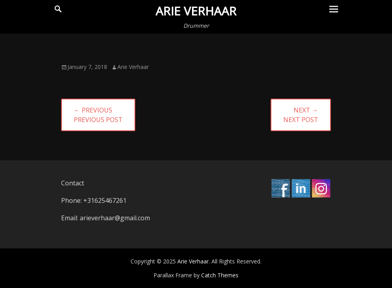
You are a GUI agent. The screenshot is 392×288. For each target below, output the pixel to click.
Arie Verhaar (196, 11)
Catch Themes (219, 275)
